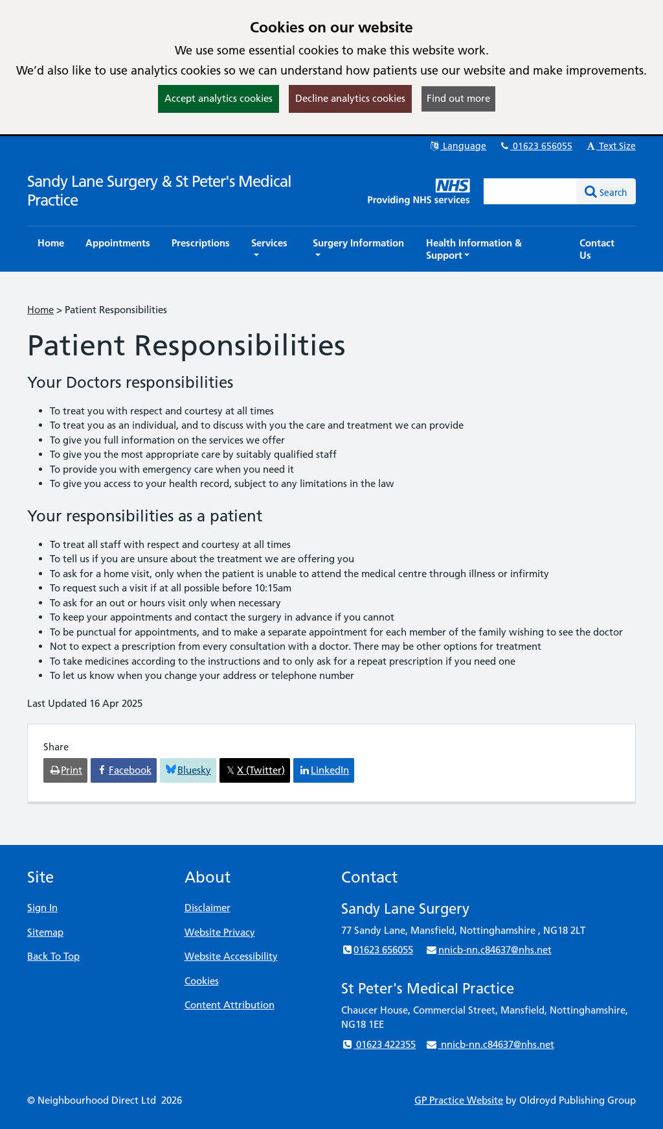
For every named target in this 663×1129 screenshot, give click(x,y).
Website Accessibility (231, 956)
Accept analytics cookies (218, 98)
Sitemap (45, 932)
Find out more (458, 98)
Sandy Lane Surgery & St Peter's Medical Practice (159, 190)
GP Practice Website (458, 1100)
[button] (271, 249)
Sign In (42, 907)
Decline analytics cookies (350, 98)
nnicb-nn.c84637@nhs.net (488, 950)
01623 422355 (378, 1044)
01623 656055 (535, 146)
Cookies (202, 981)
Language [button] (457, 146)
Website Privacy (220, 932)
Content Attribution (230, 1005)
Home (40, 309)
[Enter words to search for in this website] (530, 191)
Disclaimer (207, 907)
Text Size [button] (610, 146)
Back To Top (53, 956)
